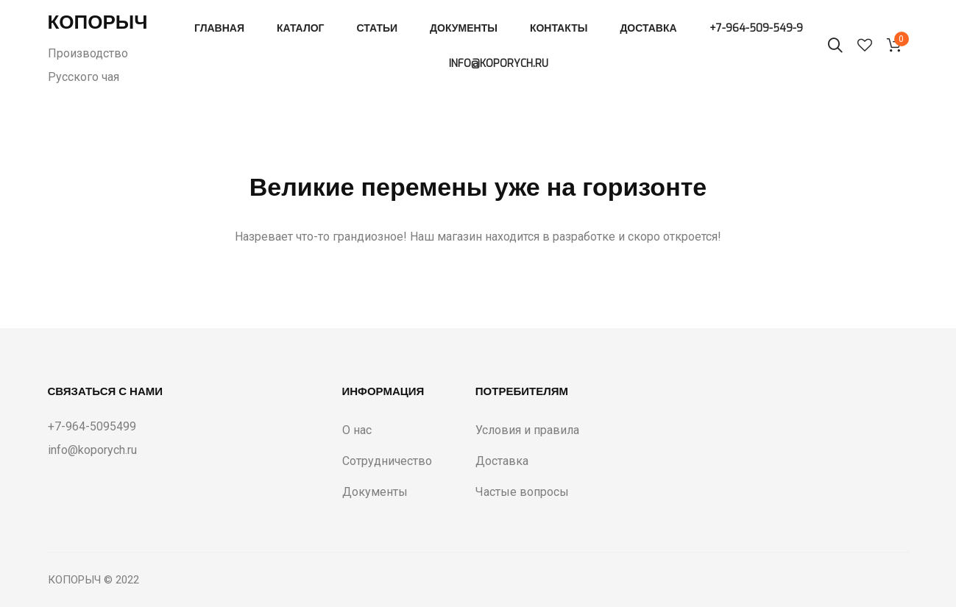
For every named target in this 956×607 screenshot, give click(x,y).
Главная (219, 28)
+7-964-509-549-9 (756, 28)
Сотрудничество (387, 461)
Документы (464, 28)
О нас (357, 430)
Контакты (558, 28)
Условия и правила (527, 430)
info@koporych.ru (498, 64)
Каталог (301, 28)
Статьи (377, 28)
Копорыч (98, 22)
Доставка (648, 28)
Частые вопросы (522, 492)
